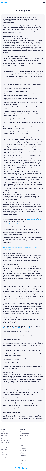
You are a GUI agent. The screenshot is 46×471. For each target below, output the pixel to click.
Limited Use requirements (34, 327)
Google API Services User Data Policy (12, 327)
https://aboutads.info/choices (34, 219)
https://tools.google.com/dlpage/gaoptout (13, 223)
